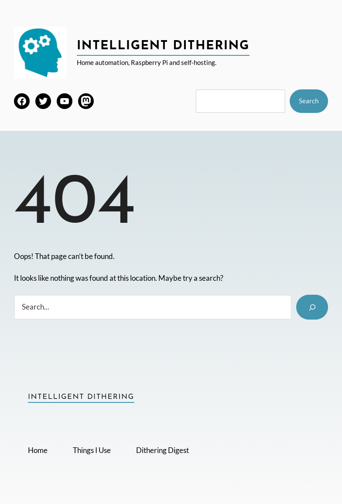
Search (308, 101)
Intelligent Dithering (163, 46)
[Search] (312, 307)
